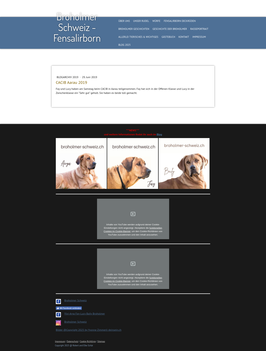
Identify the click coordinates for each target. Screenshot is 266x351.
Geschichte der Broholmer (170, 28)
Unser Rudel (141, 21)
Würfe (156, 21)
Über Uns (124, 21)
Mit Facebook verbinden (68, 308)
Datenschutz (72, 341)
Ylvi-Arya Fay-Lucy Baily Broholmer (84, 313)
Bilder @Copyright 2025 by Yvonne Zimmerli (82, 330)
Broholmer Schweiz (75, 300)
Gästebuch (168, 36)
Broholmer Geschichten (133, 28)
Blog (159, 134)
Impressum (199, 36)
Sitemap (101, 341)
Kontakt (183, 36)
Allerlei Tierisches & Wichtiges (138, 36)
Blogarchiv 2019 (68, 77)
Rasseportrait (199, 28)
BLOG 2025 (124, 44)
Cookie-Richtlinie (88, 341)
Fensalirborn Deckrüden (180, 21)
